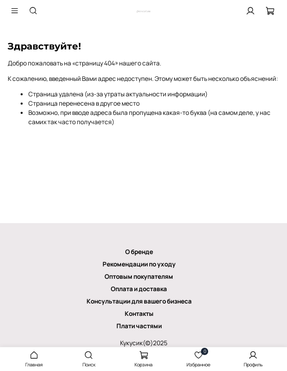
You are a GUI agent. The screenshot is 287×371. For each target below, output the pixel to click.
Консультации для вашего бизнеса (139, 301)
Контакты (139, 313)
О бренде (139, 251)
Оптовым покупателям (139, 276)
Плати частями (139, 326)
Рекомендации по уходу (139, 264)
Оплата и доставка (139, 288)
